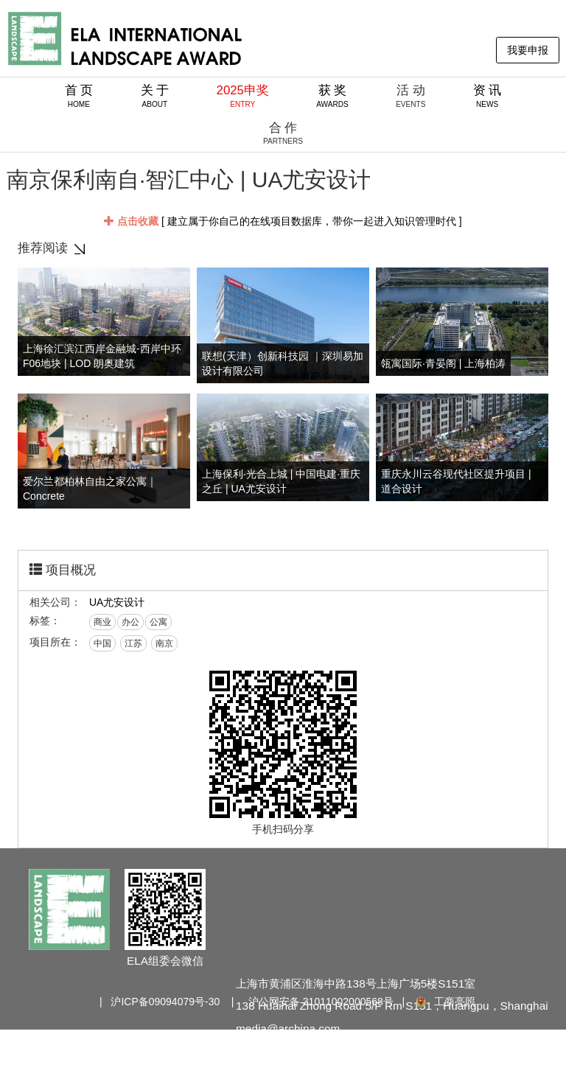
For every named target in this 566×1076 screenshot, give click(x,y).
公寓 (158, 622)
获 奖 (332, 95)
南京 (164, 643)
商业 (102, 622)
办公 (130, 622)
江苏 (133, 643)
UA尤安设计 (116, 602)
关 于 (155, 95)
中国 (102, 643)
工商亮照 (444, 1001)
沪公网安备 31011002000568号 (321, 1001)
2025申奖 (243, 95)
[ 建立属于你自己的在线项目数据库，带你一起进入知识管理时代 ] (282, 221)
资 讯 (487, 95)
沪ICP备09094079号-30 (165, 1001)
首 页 (79, 95)
